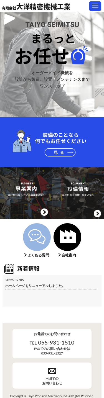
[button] (95, 6)
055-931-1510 (56, 342)
